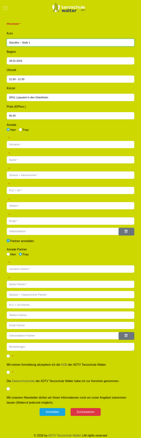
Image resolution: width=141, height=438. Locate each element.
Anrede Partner (17, 249)
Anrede (11, 124)
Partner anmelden (22, 241)
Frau (25, 129)
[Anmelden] (52, 412)
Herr (13, 129)
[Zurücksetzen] (86, 412)
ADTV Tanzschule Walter (64, 435)
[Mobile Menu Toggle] (6, 8)
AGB (64, 364)
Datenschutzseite (23, 381)
